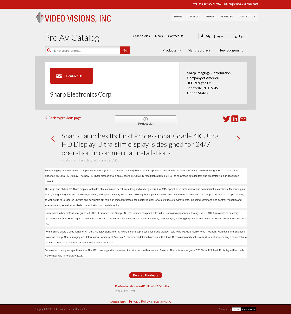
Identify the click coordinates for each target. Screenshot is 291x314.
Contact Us (245, 18)
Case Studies (141, 36)
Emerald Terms (118, 301)
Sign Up (238, 36)
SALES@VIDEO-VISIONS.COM (239, 4)
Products (171, 50)
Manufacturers (199, 50)
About (208, 18)
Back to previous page (63, 118)
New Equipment (230, 50)
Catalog (192, 18)
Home (176, 18)
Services (224, 18)
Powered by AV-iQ (161, 301)
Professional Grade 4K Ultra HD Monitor (142, 286)
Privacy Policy (139, 301)
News (159, 36)
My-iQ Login (214, 36)
